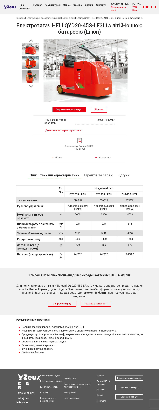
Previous (31, 41)
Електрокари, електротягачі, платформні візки (50, 18)
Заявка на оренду (129, 397)
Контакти (101, 401)
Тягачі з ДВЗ (70, 378)
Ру (133, 4)
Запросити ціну (62, 303)
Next (31, 86)
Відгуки (98, 109)
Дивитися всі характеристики (63, 130)
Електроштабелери (49, 387)
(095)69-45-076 (120, 4)
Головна (20, 18)
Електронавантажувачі (51, 381)
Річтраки (44, 392)
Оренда (100, 376)
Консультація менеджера (129, 378)
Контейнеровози (72, 398)
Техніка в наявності (95, 303)
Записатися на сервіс (129, 387)
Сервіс (100, 395)
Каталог (101, 390)
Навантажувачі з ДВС (50, 376)
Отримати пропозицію (69, 109)
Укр (139, 4)
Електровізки (70, 392)
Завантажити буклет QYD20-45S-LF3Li (79, 147)
